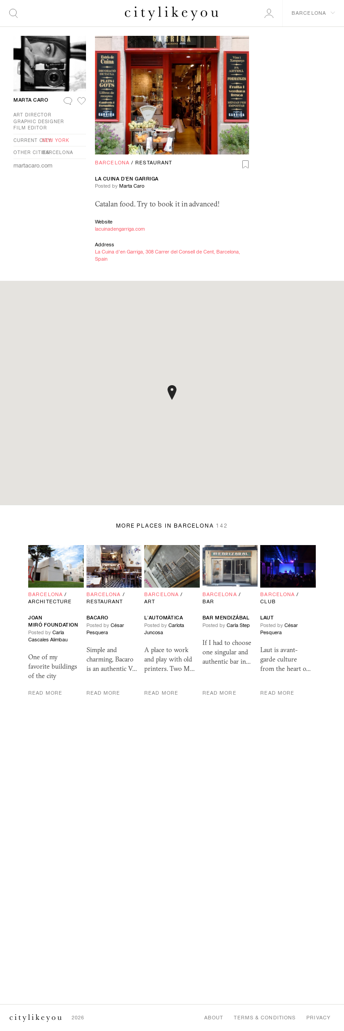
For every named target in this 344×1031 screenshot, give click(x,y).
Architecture (50, 601)
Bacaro (97, 617)
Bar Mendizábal (225, 617)
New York (55, 140)
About (214, 1017)
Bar (208, 601)
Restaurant (153, 162)
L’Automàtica (163, 617)
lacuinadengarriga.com (120, 229)
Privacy (318, 1017)
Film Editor (30, 127)
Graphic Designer (38, 121)
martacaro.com (32, 165)
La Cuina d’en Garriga (127, 178)
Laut (267, 617)
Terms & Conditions (265, 1017)
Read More (45, 693)
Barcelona (112, 162)
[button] (172, 392)
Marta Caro (131, 186)
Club (267, 601)
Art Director (32, 114)
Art (149, 601)
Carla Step (238, 625)
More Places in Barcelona (172, 526)
